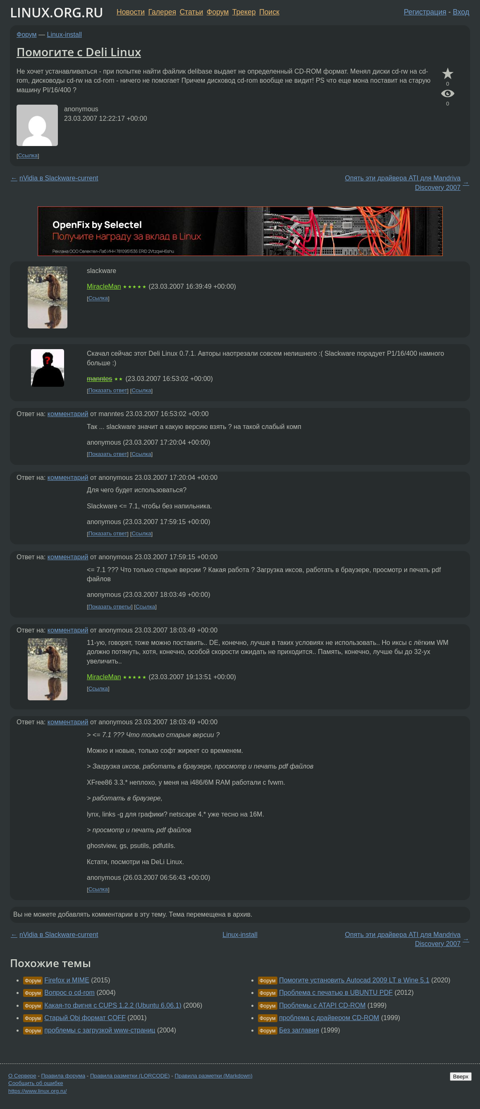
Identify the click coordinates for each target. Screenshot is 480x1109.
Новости (131, 12)
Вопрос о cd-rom (69, 992)
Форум (218, 12)
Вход (461, 12)
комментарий (68, 413)
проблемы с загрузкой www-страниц (99, 1030)
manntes (99, 378)
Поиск (269, 12)
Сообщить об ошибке (35, 1083)
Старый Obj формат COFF (85, 1017)
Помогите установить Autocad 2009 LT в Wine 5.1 (354, 980)
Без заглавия (299, 1030)
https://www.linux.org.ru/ (37, 1091)
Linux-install (64, 34)
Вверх (460, 1076)
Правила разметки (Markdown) (213, 1076)
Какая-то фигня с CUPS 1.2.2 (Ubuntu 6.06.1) (112, 1005)
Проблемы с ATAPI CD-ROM (322, 1005)
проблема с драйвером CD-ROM (329, 1017)
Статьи (191, 12)
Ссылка (28, 156)
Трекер (244, 12)
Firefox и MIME (66, 980)
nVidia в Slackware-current (58, 178)
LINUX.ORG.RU (56, 12)
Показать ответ (107, 391)
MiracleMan (104, 286)
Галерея (162, 12)
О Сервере (22, 1076)
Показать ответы (109, 607)
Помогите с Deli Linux (79, 52)
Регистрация (425, 12)
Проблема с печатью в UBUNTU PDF (336, 992)
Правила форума (63, 1076)
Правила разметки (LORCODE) (130, 1076)
